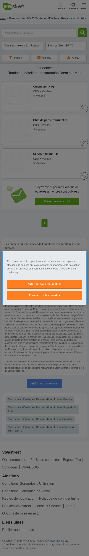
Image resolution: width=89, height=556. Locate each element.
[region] (44, 278)
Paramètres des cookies (44, 295)
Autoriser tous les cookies (44, 284)
